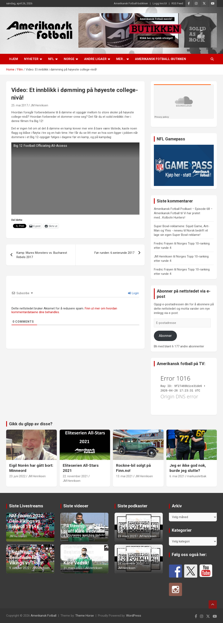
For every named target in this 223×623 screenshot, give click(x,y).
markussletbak (196, 476)
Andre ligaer (95, 59)
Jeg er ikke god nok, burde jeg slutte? (188, 468)
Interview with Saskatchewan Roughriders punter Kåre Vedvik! (83, 554)
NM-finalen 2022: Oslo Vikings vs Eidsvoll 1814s (26, 521)
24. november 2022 (130, 563)
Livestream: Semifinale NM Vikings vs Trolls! (26, 557)
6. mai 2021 (177, 476)
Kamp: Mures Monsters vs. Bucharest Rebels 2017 (41, 255)
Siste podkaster (132, 505)
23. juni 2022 (17, 476)
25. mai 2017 (19, 105)
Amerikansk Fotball (43, 615)
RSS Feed (177, 3)
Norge (69, 59)
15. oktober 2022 (20, 531)
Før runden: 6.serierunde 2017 (114, 253)
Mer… (120, 59)
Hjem (13, 59)
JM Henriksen (39, 105)
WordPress (133, 615)
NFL (51, 59)
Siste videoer (75, 505)
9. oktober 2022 (19, 568)
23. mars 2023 (127, 536)
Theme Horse (84, 615)
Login (133, 293)
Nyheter (31, 59)
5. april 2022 (71, 536)
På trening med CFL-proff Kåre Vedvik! (84, 528)
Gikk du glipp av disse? (30, 423)
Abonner (165, 336)
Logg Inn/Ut (160, 3)
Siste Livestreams (26, 505)
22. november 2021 (75, 476)
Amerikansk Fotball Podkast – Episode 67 (137, 553)
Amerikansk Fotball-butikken (131, 3)
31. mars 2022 (73, 568)
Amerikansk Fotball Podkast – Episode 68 (137, 526)
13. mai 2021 (124, 476)
